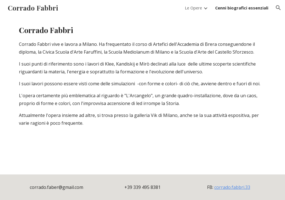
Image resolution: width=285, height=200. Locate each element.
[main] (143, 75)
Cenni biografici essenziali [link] (241, 8)
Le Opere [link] (193, 8)
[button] (278, 7)
